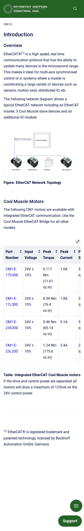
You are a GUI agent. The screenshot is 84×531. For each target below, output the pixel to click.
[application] (70, 522)
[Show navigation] (76, 506)
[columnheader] (13, 254)
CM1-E (8, 24)
